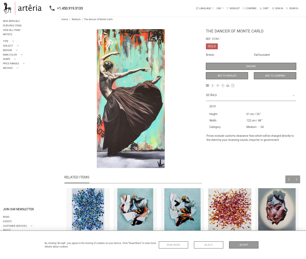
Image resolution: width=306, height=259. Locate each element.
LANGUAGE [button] (203, 8)
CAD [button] (219, 8)
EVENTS (7, 221)
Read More (173, 245)
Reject (208, 245)
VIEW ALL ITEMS (11, 30)
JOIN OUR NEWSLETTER (18, 209)
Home (64, 19)
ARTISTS (7, 34)
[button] (9, 41)
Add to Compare (275, 75)
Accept (243, 245)
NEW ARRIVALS (11, 21)
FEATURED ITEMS (12, 25)
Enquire (251, 66)
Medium (76, 19)
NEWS (6, 217)
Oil (262, 127)
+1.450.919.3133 (65, 8)
